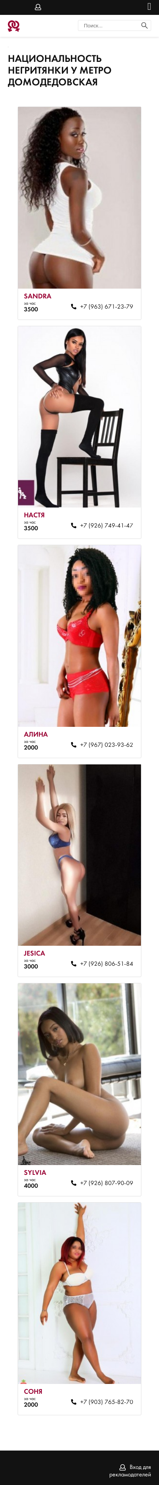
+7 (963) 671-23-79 (106, 307)
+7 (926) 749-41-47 (106, 526)
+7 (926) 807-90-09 (106, 1183)
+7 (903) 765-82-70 (106, 1402)
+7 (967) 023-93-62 (106, 745)
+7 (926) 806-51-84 (106, 964)
